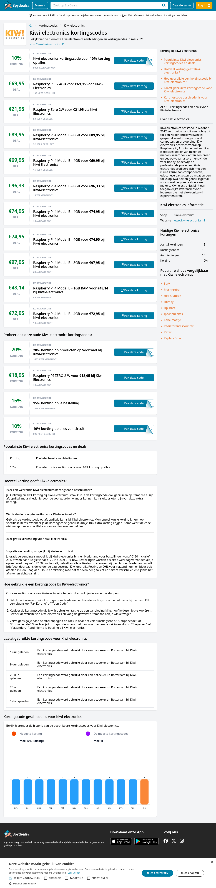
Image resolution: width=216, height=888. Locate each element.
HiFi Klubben (172, 296)
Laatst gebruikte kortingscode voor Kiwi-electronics (188, 89)
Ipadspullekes (173, 314)
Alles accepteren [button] (157, 873)
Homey (169, 302)
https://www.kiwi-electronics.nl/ (46, 44)
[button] (73, 883)
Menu (40, 5)
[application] (80, 780)
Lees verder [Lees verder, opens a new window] (74, 872)
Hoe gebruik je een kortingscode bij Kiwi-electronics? (188, 80)
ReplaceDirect (173, 338)
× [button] (212, 862)
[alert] (108, 873)
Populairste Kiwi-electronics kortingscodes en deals (183, 61)
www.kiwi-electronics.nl (189, 220)
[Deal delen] (182, 5)
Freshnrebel (172, 290)
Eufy (167, 284)
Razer (168, 332)
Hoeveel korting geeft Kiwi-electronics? (182, 70)
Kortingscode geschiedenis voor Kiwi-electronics (185, 99)
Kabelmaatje (172, 320)
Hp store (169, 308)
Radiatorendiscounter (179, 326)
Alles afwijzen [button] (190, 873)
